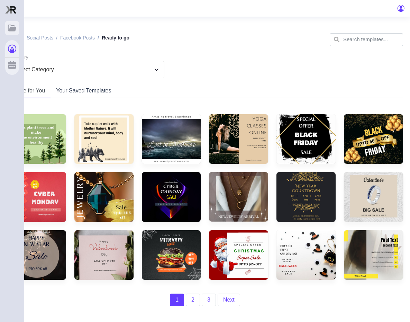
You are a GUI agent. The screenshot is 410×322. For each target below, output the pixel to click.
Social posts (40, 38)
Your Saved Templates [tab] (83, 90)
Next (229, 300)
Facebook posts (77, 38)
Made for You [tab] (28, 90)
